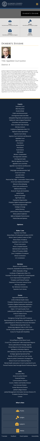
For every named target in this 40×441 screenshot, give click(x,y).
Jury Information (20, 175)
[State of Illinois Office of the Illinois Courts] (12, 4)
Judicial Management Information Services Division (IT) (20, 392)
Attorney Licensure (20, 127)
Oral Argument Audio (20, 159)
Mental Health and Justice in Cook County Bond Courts (20, 363)
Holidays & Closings (20, 207)
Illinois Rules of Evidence (20, 240)
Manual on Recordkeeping (20, 184)
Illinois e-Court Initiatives (20, 266)
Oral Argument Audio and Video (20, 115)
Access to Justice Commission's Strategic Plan (20, 358)
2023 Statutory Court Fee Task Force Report (20, 351)
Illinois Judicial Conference (20, 214)
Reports (20, 338)
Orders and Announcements (20, 113)
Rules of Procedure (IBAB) (20, 251)
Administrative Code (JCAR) (20, 249)
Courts (20, 104)
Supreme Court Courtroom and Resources (20, 136)
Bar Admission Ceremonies (20, 287)
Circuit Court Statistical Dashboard (20, 182)
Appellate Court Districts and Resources (20, 166)
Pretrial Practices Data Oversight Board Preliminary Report (20, 365)
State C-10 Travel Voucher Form (20, 309)
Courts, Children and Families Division (20, 383)
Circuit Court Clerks (20, 173)
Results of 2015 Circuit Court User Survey (20, 356)
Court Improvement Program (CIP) (20, 278)
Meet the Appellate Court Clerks (20, 161)
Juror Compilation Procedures (20, 253)
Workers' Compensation (20, 154)
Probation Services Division (20, 394)
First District (20, 143)
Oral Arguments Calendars (20, 157)
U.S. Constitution (20, 258)
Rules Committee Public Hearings (20, 125)
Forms (20, 295)
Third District (20, 147)
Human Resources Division (20, 387)
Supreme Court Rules (20, 233)
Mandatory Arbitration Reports (20, 349)
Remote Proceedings (20, 195)
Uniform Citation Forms (20, 313)
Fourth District (20, 150)
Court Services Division (20, 385)
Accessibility (35, 436)
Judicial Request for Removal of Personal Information (20, 323)
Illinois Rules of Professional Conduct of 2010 (20, 235)
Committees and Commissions (20, 122)
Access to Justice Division (20, 376)
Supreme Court (20, 106)
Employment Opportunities (20, 200)
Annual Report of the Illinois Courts (20, 340)
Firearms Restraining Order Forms (20, 325)
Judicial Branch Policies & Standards (20, 211)
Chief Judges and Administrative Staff (20, 170)
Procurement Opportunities (20, 205)
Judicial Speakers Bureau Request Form (20, 307)
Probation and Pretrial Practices (20, 280)
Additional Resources (20, 189)
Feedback (13, 436)
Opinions (20, 224)
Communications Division (20, 380)
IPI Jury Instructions (20, 244)
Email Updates (24, 436)
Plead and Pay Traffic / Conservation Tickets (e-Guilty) (20, 179)
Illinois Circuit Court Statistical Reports (20, 361)
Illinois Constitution (20, 256)
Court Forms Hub (20, 316)
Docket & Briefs (20, 111)
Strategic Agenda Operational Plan (20, 354)
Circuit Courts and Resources (20, 186)
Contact (20, 396)
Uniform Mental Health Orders (20, 300)
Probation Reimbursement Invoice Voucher (20, 302)
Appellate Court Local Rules (20, 163)
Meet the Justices (20, 109)
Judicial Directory (20, 177)
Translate (4, 436)
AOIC (20, 371)
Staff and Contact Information (20, 131)
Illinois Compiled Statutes (20, 246)
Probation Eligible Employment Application (20, 202)
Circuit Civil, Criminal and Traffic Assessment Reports (20, 342)
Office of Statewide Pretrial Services (20, 216)
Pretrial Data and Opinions (20, 218)
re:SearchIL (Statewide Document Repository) (20, 268)
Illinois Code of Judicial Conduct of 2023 (20, 237)
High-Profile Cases (20, 198)
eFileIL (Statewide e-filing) (20, 271)
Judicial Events (20, 193)
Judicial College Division (20, 390)
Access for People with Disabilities (20, 191)
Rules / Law (20, 230)
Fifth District (20, 152)
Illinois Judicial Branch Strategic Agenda (20, 345)
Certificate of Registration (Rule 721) (20, 129)
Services (20, 264)
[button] (37, 4)
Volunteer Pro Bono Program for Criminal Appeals (20, 275)
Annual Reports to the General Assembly (20, 347)
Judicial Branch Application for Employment (20, 311)
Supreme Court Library (20, 134)
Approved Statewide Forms (20, 297)
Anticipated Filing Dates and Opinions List (20, 118)
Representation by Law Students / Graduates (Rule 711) (20, 320)
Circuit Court (20, 168)
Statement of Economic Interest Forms (20, 282)
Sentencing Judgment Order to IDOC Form (20, 327)
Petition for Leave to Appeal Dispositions (20, 120)
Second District (20, 145)
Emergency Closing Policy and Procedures (20, 318)
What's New (20, 403)
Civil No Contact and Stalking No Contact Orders (20, 329)
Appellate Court (20, 138)
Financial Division (20, 378)
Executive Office (20, 374)
